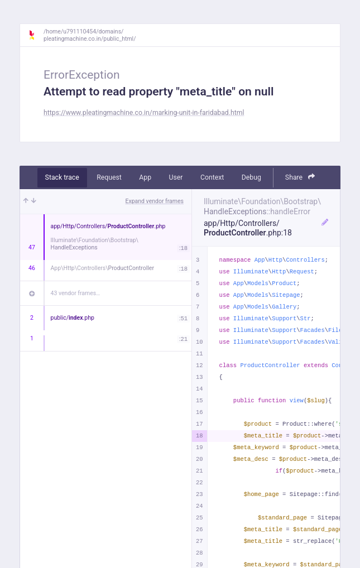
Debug (251, 177)
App (145, 177)
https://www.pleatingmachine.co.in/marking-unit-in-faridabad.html (144, 113)
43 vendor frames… (75, 293)
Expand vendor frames (155, 201)
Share (300, 177)
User (176, 177)
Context (212, 177)
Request (109, 177)
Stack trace (62, 177)
